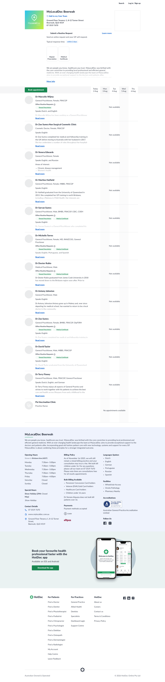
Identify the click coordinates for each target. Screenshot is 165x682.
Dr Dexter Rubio (43, 263)
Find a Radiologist (55, 645)
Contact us (98, 612)
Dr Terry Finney (42, 374)
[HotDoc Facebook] (124, 598)
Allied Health (76, 607)
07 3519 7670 (34, 510)
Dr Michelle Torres (44, 236)
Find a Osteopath (55, 635)
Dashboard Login (78, 621)
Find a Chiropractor (56, 621)
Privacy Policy (100, 621)
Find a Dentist (54, 607)
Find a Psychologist (56, 626)
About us (98, 602)
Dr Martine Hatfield (44, 180)
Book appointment (36, 90)
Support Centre (77, 626)
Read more (40, 118)
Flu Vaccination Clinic (45, 402)
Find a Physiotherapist (57, 612)
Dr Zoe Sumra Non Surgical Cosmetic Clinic (55, 125)
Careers (97, 607)
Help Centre (53, 654)
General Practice (78, 602)
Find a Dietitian (54, 630)
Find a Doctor (53, 602)
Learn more (107, 33)
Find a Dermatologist (56, 640)
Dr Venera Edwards (44, 152)
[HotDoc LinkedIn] (129, 598)
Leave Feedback (54, 659)
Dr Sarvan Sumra (43, 208)
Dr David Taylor (42, 347)
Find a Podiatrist (55, 616)
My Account (53, 649)
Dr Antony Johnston (44, 291)
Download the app (45, 568)
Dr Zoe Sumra (41, 319)
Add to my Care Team (57, 16)
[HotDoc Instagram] (133, 598)
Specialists (75, 616)
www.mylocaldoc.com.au (38, 514)
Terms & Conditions (102, 616)
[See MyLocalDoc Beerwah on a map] (127, 21)
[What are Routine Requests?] (54, 104)
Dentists (74, 612)
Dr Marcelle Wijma (44, 97)
